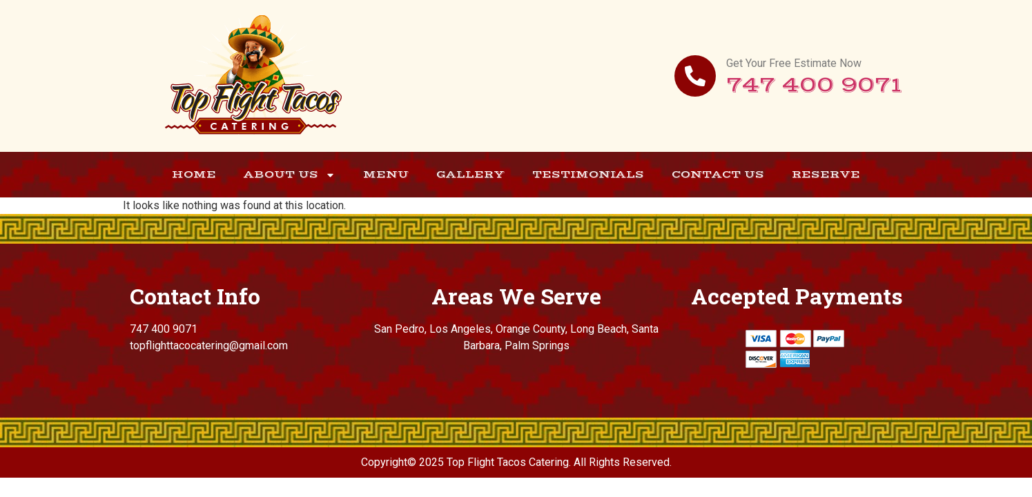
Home (194, 174)
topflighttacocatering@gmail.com (209, 345)
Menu (386, 174)
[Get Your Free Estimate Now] (695, 76)
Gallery (470, 174)
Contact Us (718, 174)
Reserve (826, 174)
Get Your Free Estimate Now (793, 63)
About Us (289, 175)
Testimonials (588, 174)
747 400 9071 (814, 85)
